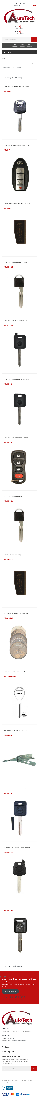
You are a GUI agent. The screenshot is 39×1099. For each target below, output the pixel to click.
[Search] (19, 39)
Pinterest (20, 3)
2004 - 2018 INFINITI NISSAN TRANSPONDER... (17, 87)
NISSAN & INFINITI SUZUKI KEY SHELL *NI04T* (16, 789)
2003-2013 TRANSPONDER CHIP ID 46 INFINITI (17, 204)
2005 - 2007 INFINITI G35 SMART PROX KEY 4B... (17, 145)
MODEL (22, 44)
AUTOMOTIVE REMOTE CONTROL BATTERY (16, 613)
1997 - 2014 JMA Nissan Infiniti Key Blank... (16, 672)
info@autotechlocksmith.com (16, 1041)
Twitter (16, 3)
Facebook (13, 3)
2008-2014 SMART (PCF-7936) (12, 555)
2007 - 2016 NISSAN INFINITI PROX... (14, 496)
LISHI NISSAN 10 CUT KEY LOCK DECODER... (16, 730)
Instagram (24, 3)
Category (7, 52)
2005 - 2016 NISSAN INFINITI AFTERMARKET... (16, 262)
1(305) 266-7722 (10, 1039)
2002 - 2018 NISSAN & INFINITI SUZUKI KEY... (16, 321)
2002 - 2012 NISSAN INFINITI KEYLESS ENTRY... (17, 438)
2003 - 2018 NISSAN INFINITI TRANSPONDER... (17, 379)
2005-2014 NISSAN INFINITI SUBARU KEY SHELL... (18, 847)
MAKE (15, 44)
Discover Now (10, 991)
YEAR (29, 44)
